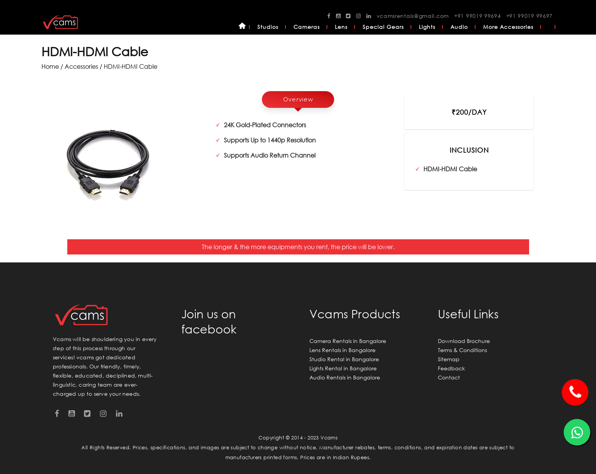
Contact (449, 377)
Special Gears (383, 26)
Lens (341, 26)
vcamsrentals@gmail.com (413, 15)
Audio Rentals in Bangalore (344, 377)
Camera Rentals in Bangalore (347, 340)
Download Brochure (464, 340)
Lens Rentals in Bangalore (342, 350)
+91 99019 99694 (477, 15)
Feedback (451, 368)
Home (242, 27)
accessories (81, 66)
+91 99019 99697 (529, 15)
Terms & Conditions (462, 350)
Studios (267, 26)
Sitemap (449, 359)
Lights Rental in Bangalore (343, 368)
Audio (459, 26)
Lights (427, 26)
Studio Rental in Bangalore (344, 359)
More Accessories (508, 26)
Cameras (306, 26)
